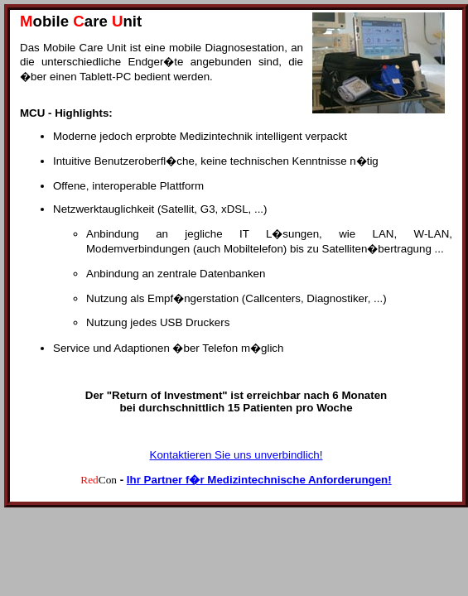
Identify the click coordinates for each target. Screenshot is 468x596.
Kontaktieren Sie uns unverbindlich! (236, 455)
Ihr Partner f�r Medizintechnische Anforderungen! (259, 479)
